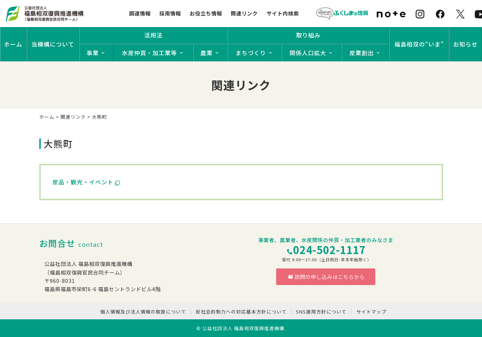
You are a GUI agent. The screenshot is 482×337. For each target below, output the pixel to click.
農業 (206, 52)
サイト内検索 (282, 13)
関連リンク (244, 13)
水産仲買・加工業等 (149, 52)
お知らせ (465, 44)
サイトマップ (371, 311)
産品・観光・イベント (83, 182)
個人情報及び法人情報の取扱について (143, 311)
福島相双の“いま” (419, 44)
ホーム (13, 44)
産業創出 (361, 52)
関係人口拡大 (307, 52)
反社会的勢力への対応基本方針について (241, 311)
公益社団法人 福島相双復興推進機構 (243, 328)
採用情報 (170, 13)
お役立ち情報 (206, 13)
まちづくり (250, 52)
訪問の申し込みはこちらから (326, 276)
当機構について (52, 44)
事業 (93, 52)
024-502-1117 (329, 249)
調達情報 (140, 13)
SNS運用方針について (321, 311)
